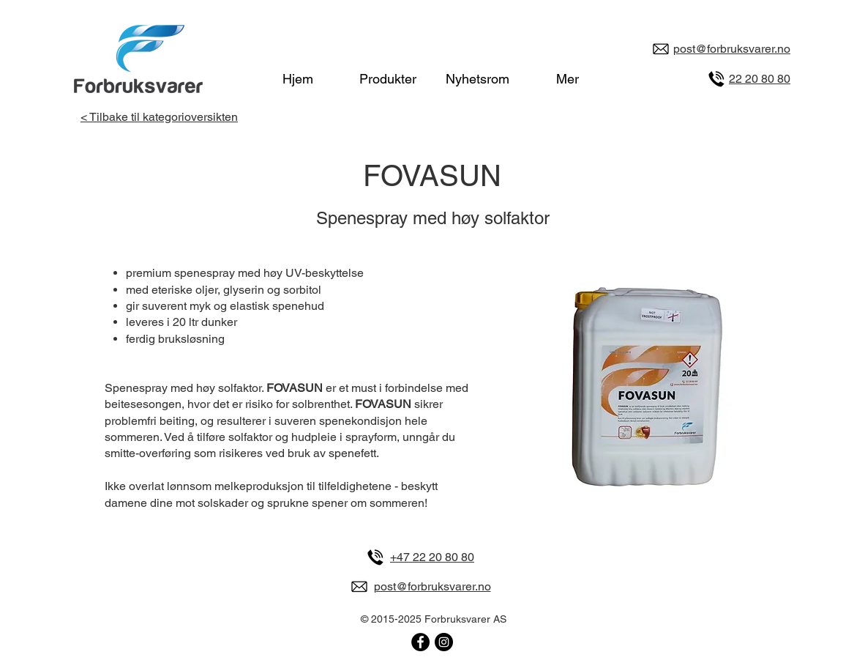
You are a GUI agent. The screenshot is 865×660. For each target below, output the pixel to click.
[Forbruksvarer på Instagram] (444, 642)
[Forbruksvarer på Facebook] (420, 642)
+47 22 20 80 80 (432, 557)
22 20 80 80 (759, 79)
